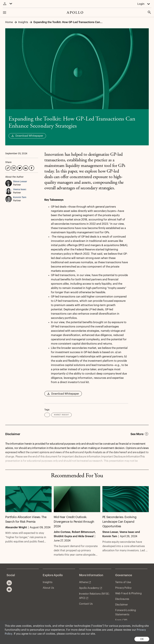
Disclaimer (121, 604)
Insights (47, 582)
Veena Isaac (19, 189)
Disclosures (122, 599)
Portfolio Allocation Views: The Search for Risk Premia (26, 519)
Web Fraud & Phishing (128, 593)
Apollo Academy (89, 588)
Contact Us (86, 604)
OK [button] (142, 639)
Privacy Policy (123, 588)
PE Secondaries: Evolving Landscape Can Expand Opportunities (119, 522)
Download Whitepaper (27, 136)
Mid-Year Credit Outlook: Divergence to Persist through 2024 (74, 522)
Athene (83, 582)
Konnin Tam (19, 197)
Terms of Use (123, 582)
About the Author (14, 177)
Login (140, 4)
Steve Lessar (20, 181)
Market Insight (61, 415)
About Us (48, 588)
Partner (17, 185)
